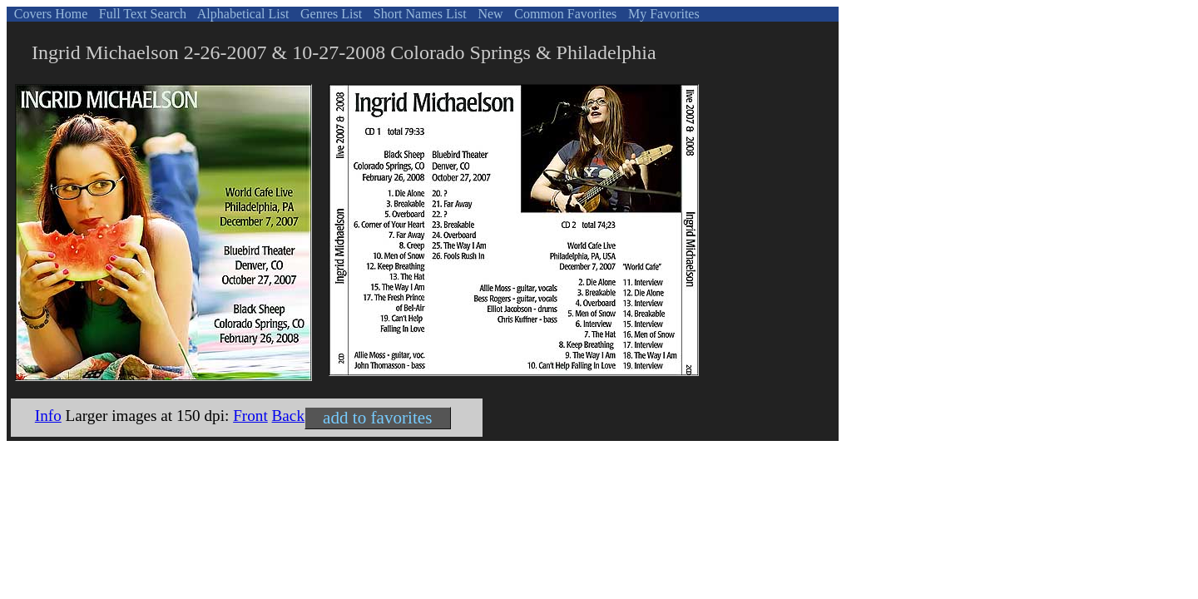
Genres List (329, 14)
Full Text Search (141, 14)
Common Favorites (563, 14)
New (488, 14)
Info (48, 415)
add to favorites (377, 418)
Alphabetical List (242, 14)
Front (250, 415)
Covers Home (49, 14)
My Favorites (662, 14)
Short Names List (418, 14)
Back (288, 415)
